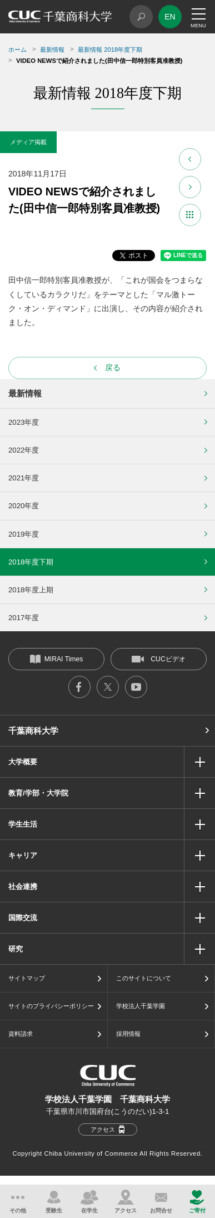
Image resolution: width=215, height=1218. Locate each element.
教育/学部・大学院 (38, 793)
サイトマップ (26, 978)
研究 (15, 949)
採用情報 (128, 1033)
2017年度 (23, 617)
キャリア (22, 855)
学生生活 (22, 824)
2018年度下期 (30, 562)
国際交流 (22, 918)
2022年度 (23, 450)
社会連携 (22, 886)
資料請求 (20, 1033)
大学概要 (22, 762)
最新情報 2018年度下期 (110, 49)
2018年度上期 (30, 590)
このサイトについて (143, 978)
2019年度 (23, 534)
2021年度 (23, 478)
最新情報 (52, 49)
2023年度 (23, 422)
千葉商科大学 (33, 730)
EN (170, 16)
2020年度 (23, 506)
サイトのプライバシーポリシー (51, 1006)
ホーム (17, 49)
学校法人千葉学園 (140, 1006)
